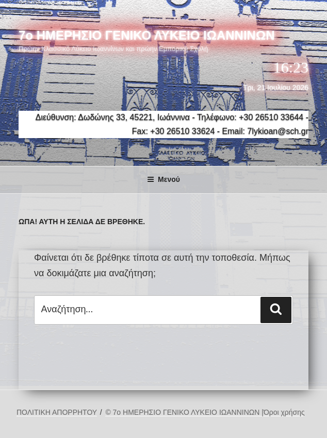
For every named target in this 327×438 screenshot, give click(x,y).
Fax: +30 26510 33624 (173, 131)
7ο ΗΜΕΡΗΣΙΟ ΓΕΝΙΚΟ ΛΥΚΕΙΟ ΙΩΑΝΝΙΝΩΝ (147, 35)
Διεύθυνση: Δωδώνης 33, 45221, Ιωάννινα (113, 117)
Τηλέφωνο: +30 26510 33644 (250, 117)
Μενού (163, 179)
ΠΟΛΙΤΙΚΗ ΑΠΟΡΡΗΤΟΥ (57, 412)
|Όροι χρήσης (283, 412)
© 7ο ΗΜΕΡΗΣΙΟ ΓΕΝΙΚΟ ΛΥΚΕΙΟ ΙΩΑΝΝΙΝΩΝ (183, 412)
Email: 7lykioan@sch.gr (265, 131)
